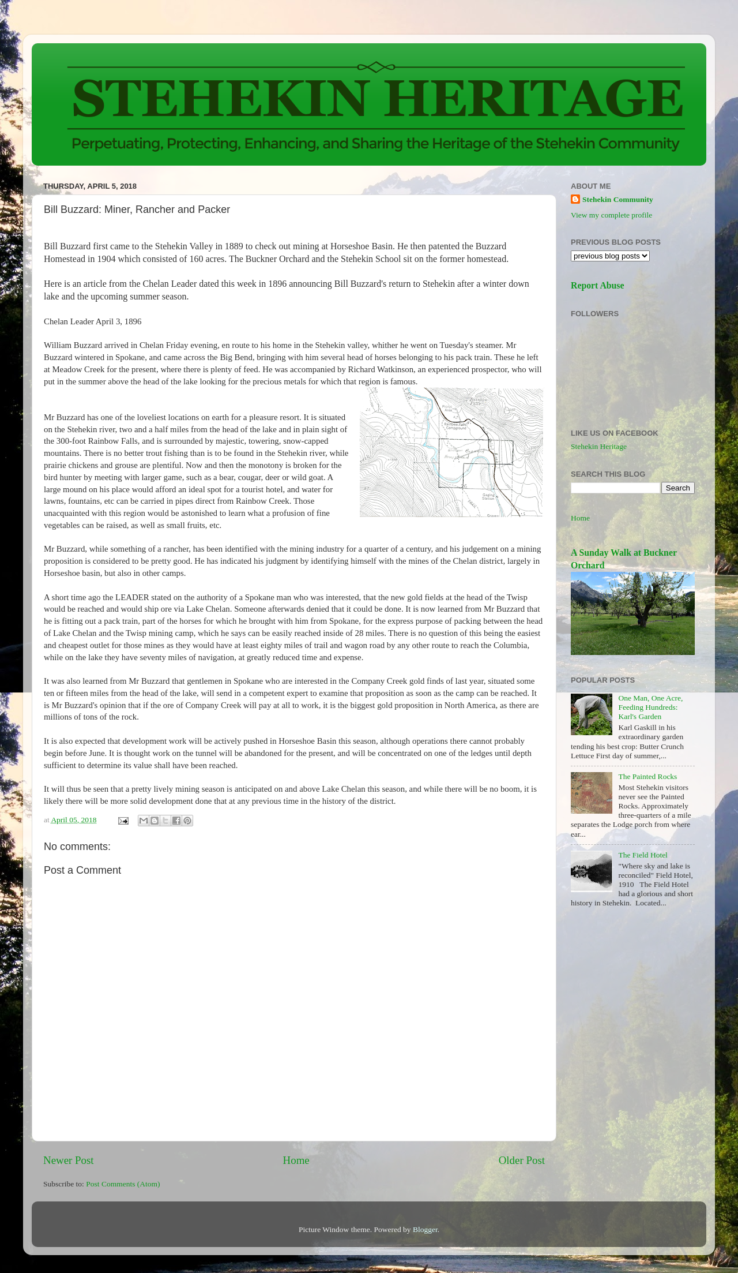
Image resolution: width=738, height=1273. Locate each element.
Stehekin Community (617, 199)
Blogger (425, 1229)
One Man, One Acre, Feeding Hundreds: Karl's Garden (650, 707)
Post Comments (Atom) (123, 1184)
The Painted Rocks (647, 776)
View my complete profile (611, 215)
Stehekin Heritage (599, 446)
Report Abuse (597, 285)
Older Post (522, 1160)
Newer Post (68, 1160)
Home (296, 1160)
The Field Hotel (642, 855)
